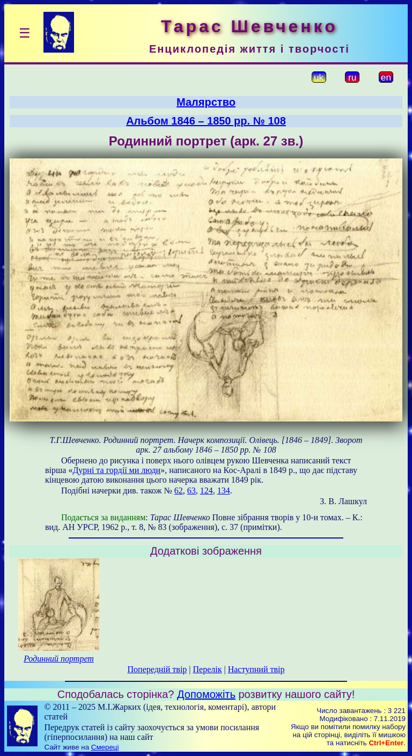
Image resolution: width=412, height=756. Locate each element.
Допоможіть (206, 694)
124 (206, 490)
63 (191, 490)
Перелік (207, 669)
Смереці (105, 747)
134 (223, 490)
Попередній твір (157, 669)
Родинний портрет (59, 658)
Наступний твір (256, 669)
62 (178, 490)
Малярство (206, 102)
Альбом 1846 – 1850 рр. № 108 (206, 121)
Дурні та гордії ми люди (116, 470)
